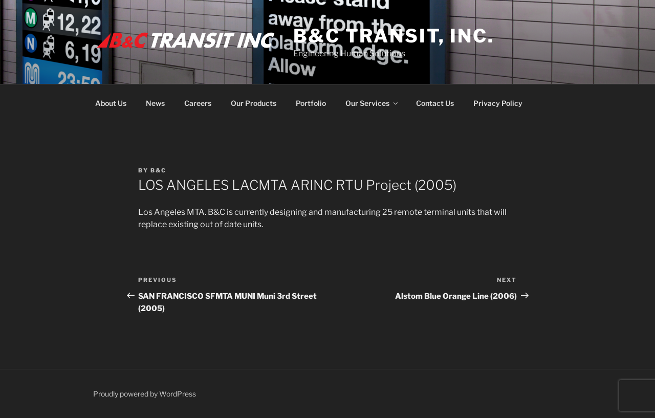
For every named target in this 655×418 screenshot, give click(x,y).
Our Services (372, 103)
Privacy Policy (497, 103)
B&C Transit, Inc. (393, 36)
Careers (197, 103)
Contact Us (435, 103)
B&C (158, 170)
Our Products (253, 103)
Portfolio (311, 103)
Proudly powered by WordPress (144, 393)
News (155, 103)
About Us (110, 103)
